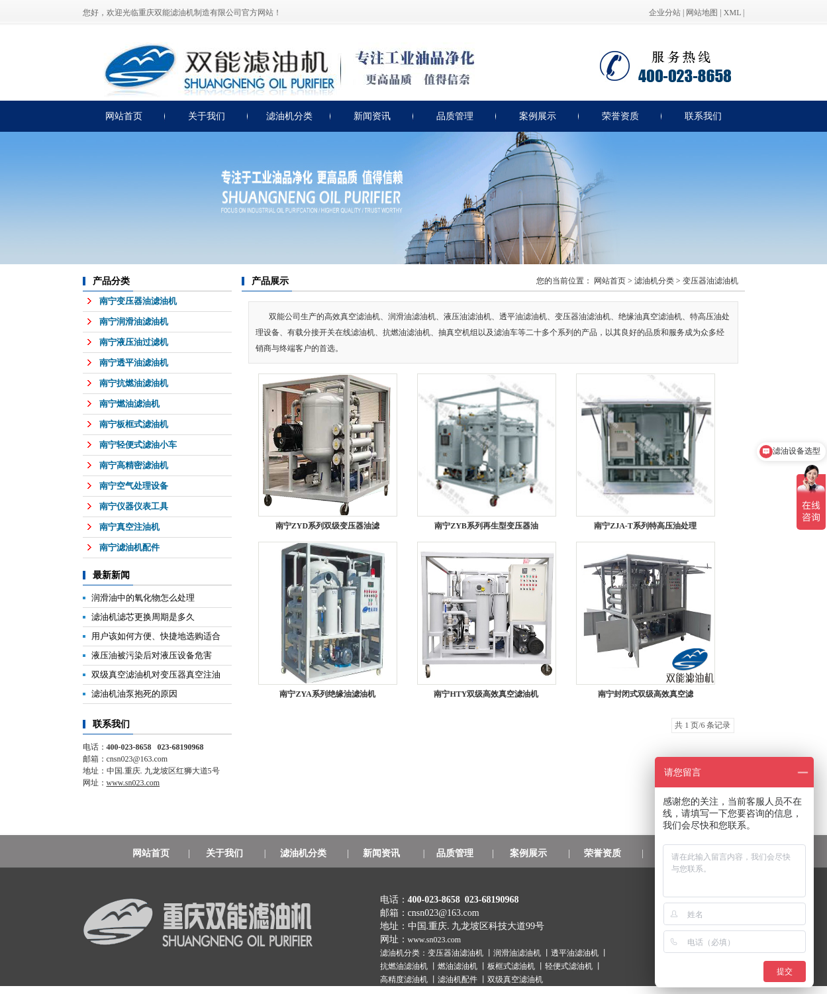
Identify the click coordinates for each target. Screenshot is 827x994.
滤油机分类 (289, 116)
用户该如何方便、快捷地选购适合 (155, 636)
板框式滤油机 (512, 966)
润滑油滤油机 (518, 953)
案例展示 (537, 116)
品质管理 (454, 116)
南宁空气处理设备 (133, 486)
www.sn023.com (435, 939)
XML (732, 12)
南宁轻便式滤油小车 (138, 445)
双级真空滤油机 (515, 979)
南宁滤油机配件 (129, 547)
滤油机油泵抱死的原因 (134, 694)
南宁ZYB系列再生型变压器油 (486, 525)
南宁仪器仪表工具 (133, 506)
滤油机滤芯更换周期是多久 (143, 617)
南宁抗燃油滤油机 (133, 383)
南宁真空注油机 (129, 527)
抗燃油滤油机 (405, 966)
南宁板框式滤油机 (133, 424)
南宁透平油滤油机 (133, 363)
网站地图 (702, 12)
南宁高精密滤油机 (133, 465)
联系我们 (703, 116)
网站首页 (123, 116)
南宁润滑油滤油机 (133, 321)
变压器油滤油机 (710, 280)
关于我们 (206, 116)
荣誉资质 (620, 116)
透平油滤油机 (576, 953)
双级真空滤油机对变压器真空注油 (155, 674)
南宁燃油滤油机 (129, 404)
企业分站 (665, 12)
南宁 (645, 525)
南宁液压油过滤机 (133, 342)
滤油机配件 (458, 979)
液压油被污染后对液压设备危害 (151, 655)
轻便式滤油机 (570, 966)
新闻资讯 (372, 116)
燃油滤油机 (458, 966)
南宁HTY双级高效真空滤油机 (486, 694)
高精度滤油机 (405, 979)
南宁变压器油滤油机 (138, 301)
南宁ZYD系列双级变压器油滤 (327, 525)
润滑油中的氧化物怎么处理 (143, 598)
